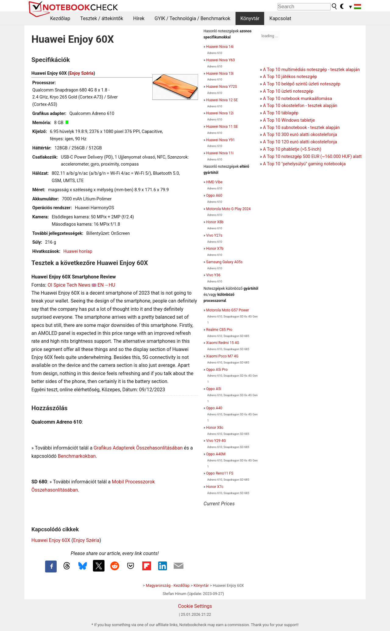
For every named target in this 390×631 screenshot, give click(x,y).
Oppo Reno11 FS (219, 473)
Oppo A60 (214, 195)
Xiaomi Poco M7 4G (222, 356)
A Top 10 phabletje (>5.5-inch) (292, 149)
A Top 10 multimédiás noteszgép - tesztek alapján (311, 69)
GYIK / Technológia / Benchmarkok (192, 18)
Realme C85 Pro (219, 330)
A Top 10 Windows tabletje (289, 120)
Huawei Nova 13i (220, 73)
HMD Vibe (214, 182)
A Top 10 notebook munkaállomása (297, 98)
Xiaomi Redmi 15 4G (222, 343)
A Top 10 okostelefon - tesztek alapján (300, 105)
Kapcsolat (280, 18)
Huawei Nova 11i (220, 153)
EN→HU (106, 285)
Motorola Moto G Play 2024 (228, 209)
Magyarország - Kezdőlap (168, 585)
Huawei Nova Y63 (220, 60)
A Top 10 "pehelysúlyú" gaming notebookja (304, 164)
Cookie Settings (195, 606)
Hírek (138, 18)
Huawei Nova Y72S (221, 86)
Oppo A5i (213, 389)
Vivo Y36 (213, 275)
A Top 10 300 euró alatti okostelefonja (300, 134)
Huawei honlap (77, 251)
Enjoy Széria (81, 73)
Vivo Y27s (214, 235)
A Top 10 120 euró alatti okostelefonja (300, 142)
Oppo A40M (215, 454)
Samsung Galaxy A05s (224, 262)
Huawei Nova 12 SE (222, 100)
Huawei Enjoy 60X (50, 540)
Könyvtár (249, 18)
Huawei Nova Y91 (220, 140)
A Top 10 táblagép (280, 113)
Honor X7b (215, 248)
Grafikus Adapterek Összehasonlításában (138, 448)
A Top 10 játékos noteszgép (290, 76)
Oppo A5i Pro (217, 369)
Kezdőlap (60, 18)
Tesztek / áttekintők (101, 18)
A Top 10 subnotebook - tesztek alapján (301, 127)
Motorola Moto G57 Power (227, 310)
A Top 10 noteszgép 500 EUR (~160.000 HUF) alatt (312, 156)
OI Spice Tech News (69, 285)
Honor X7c (214, 487)
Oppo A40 (214, 408)
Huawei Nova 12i (220, 113)
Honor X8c (214, 427)
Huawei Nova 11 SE (222, 126)
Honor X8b (215, 222)
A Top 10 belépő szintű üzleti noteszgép (301, 84)
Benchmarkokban (77, 456)
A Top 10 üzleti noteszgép (288, 91)
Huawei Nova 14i (220, 47)
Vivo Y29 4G (216, 441)
